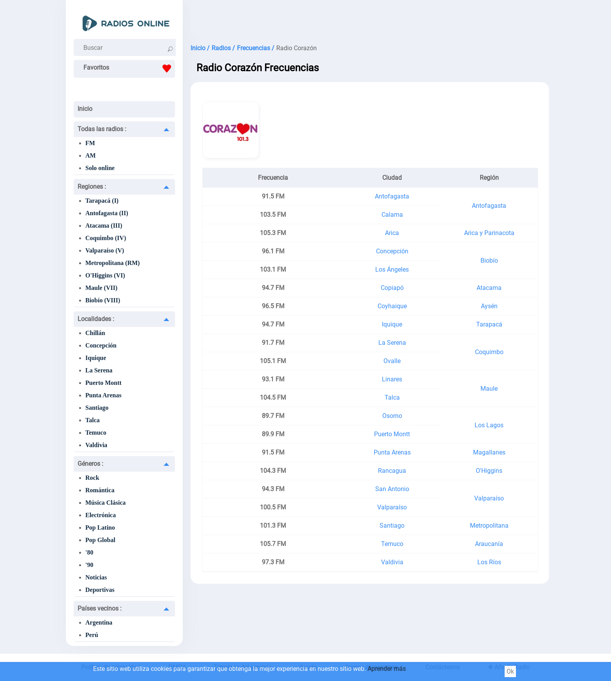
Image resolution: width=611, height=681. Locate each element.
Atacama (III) (103, 225)
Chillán (95, 333)
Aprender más (386, 668)
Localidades (96, 319)
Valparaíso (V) (104, 250)
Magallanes (489, 452)
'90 (89, 565)
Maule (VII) (101, 287)
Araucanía (489, 544)
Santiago (97, 407)
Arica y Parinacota (489, 233)
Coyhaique (392, 306)
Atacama (489, 287)
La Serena (98, 370)
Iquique (95, 358)
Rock (92, 477)
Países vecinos (100, 608)
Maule (489, 388)
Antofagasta (392, 196)
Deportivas (100, 589)
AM (90, 155)
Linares (392, 379)
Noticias (96, 577)
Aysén (489, 306)
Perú (91, 635)
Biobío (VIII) (102, 300)
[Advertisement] (370, 19)
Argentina (98, 622)
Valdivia (96, 445)
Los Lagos (489, 425)
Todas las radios (102, 129)
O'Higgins (489, 470)
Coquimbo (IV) (105, 238)
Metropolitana (489, 525)
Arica (392, 233)
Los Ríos (489, 562)
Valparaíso (489, 498)
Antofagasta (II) (106, 213)
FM (90, 143)
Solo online (100, 168)
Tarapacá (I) (101, 200)
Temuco (95, 432)
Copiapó (392, 287)
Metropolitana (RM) (112, 263)
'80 (89, 552)
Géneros (90, 463)
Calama (392, 214)
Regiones (92, 186)
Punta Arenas (103, 395)
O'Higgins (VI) (105, 275)
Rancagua (392, 470)
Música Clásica (105, 502)
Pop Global (100, 540)
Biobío (489, 260)
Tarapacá (489, 324)
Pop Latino (100, 527)
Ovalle (392, 361)
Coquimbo (489, 352)
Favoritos (129, 68)
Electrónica (100, 515)
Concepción (101, 345)
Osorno (392, 415)
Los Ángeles (392, 269)
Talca (92, 420)
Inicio (85, 108)
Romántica (100, 490)
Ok (510, 671)
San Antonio (392, 489)
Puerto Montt (103, 382)
